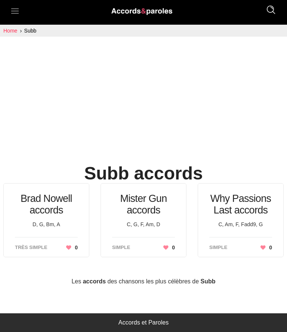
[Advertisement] (143, 92)
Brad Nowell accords (46, 204)
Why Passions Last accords (240, 204)
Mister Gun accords (143, 204)
